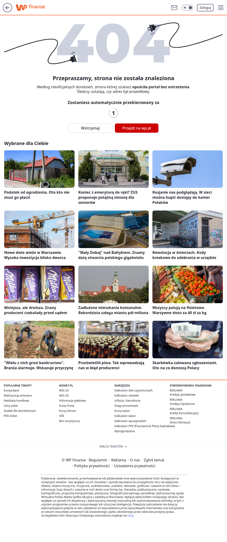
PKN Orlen (10, 416)
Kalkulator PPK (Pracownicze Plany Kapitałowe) (144, 426)
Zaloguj (205, 7)
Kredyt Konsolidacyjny (184, 413)
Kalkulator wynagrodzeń (130, 421)
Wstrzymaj (90, 128)
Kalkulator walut (125, 416)
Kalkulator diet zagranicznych (133, 390)
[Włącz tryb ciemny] (187, 7)
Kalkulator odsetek (126, 395)
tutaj (130, 515)
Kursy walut (122, 411)
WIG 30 (64, 395)
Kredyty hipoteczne (182, 404)
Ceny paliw (11, 406)
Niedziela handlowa (16, 401)
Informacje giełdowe (72, 401)
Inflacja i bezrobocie (127, 401)
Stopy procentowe (126, 406)
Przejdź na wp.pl (136, 128)
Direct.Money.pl (180, 422)
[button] (220, 7)
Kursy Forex (66, 406)
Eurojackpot (11, 390)
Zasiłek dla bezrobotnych (20, 411)
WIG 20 (64, 390)
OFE (61, 416)
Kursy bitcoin (67, 411)
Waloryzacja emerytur (18, 395)
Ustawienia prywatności (133, 465)
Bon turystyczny (69, 421)
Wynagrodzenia (124, 431)
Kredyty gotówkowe (182, 395)
